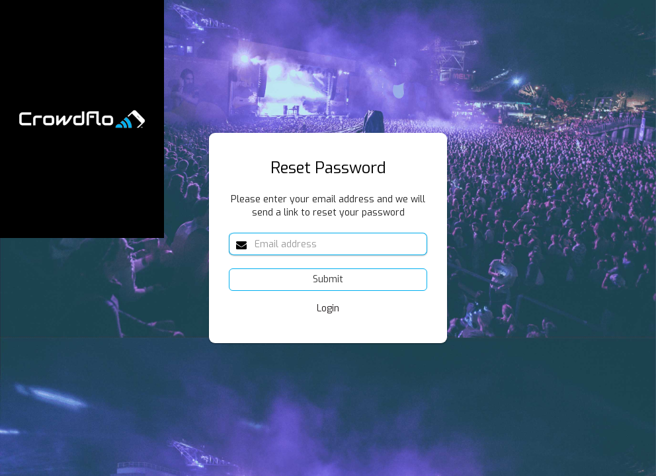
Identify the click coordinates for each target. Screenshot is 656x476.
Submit (328, 279)
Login (328, 308)
